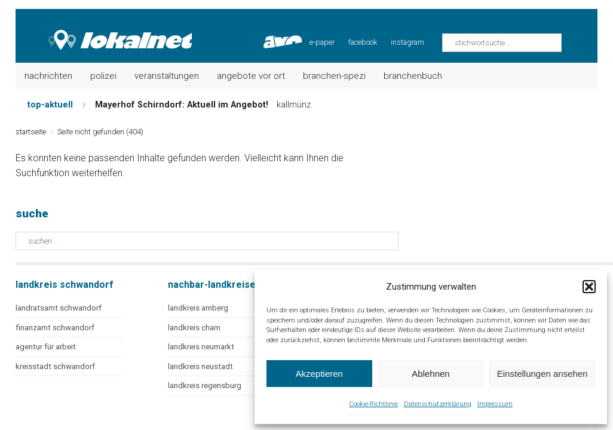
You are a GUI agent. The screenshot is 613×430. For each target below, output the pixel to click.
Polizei (103, 75)
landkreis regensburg (204, 385)
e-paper (322, 42)
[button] (589, 287)
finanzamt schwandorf (55, 327)
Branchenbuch (413, 75)
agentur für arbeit (46, 346)
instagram (407, 42)
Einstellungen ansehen (542, 373)
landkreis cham (194, 327)
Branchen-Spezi (334, 75)
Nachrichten (48, 75)
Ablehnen (430, 373)
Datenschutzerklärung (437, 404)
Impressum (495, 404)
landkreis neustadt (200, 366)
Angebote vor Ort (251, 75)
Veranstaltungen (166, 75)
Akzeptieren (319, 373)
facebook (362, 42)
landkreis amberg (198, 307)
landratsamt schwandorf (59, 307)
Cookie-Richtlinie (373, 404)
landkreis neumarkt (201, 346)
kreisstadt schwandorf (55, 366)
